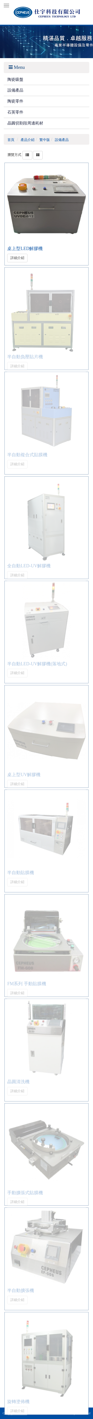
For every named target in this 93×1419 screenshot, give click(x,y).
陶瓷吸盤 (15, 79)
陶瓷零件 (15, 101)
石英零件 (15, 112)
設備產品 (15, 90)
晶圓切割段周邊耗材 (25, 123)
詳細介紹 (17, 257)
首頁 (10, 140)
